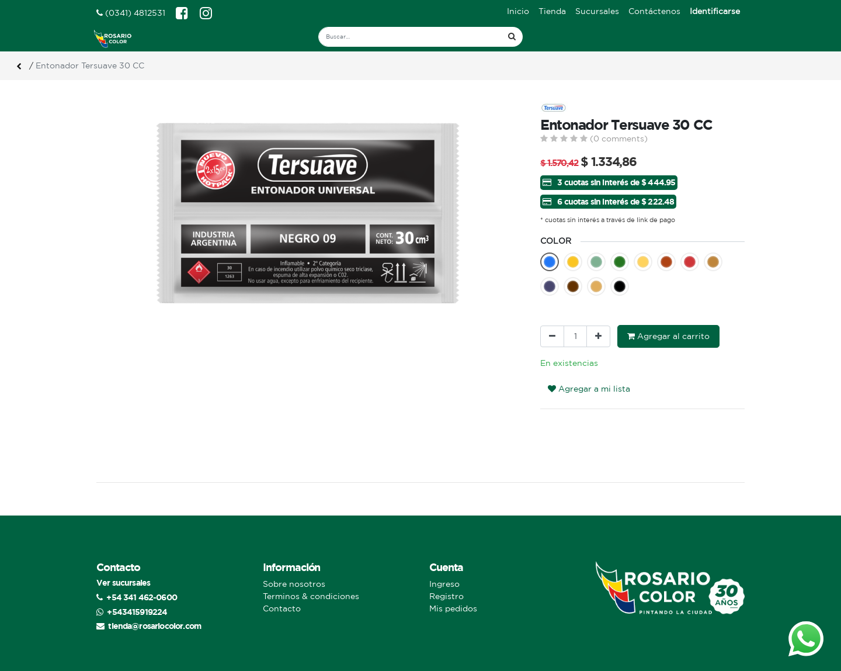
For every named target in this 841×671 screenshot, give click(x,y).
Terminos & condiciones (311, 596)
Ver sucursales (123, 582)
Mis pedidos (453, 608)
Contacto (282, 608)
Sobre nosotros (294, 584)
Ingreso (444, 584)
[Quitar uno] (552, 336)
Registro (446, 596)
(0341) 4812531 (130, 13)
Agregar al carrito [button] (668, 336)
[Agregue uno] (598, 336)
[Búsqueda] (512, 37)
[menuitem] (518, 11)
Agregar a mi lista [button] (589, 388)
